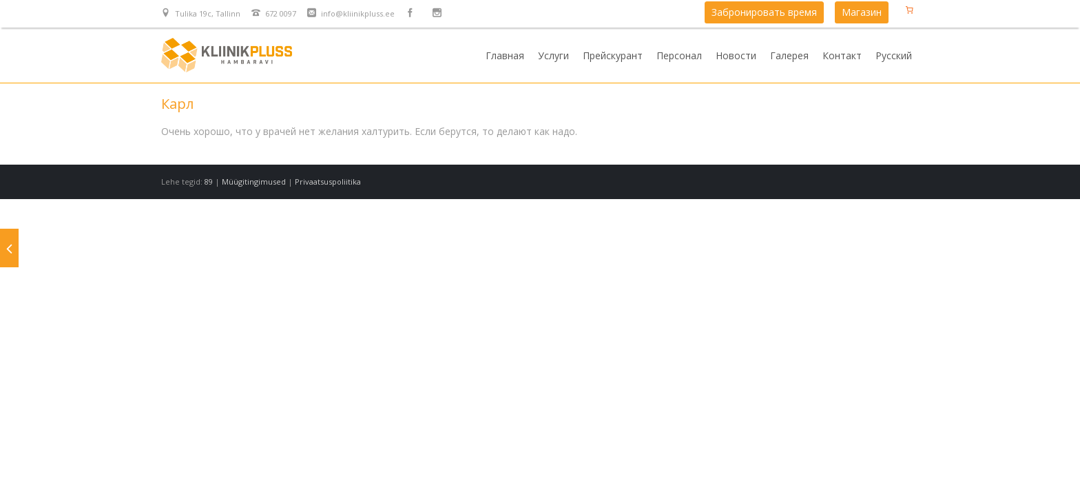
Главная (505, 55)
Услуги (553, 55)
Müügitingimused (254, 181)
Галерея (789, 55)
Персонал (679, 55)
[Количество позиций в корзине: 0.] (909, 9)
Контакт (842, 55)
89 (209, 181)
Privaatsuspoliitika (328, 181)
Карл (177, 103)
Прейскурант (613, 55)
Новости (736, 55)
